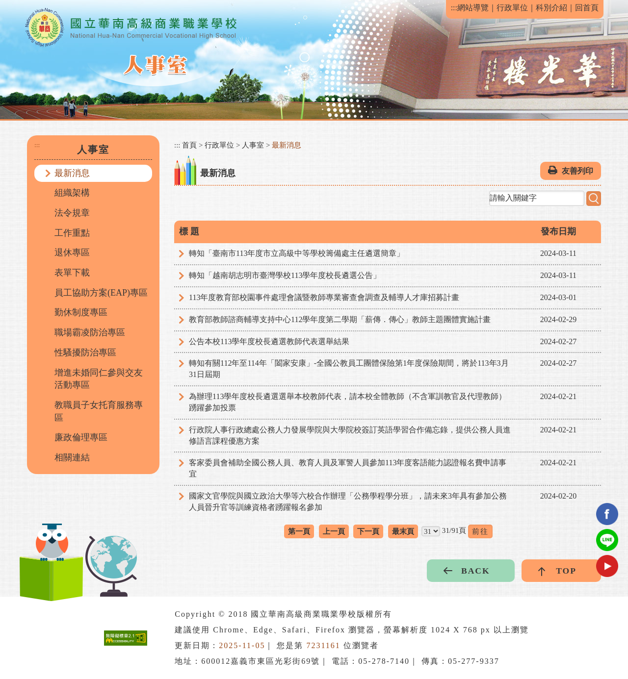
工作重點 (72, 233)
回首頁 (587, 7)
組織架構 (72, 193)
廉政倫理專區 (80, 437)
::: (454, 7)
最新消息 (72, 173)
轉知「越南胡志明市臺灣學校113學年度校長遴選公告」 (285, 275)
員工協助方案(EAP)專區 (101, 293)
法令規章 (72, 213)
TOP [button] (566, 571)
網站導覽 (473, 7)
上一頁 (334, 531)
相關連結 (72, 457)
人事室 (253, 145)
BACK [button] (475, 571)
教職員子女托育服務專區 (98, 411)
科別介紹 (551, 7)
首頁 (189, 145)
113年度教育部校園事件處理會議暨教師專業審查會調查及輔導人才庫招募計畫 (324, 297)
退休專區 (72, 252)
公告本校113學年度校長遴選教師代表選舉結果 (269, 341)
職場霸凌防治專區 (89, 332)
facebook (607, 514)
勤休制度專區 (80, 312)
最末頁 (403, 531)
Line (607, 540)
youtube (607, 566)
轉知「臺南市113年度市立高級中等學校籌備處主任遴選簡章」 (296, 253)
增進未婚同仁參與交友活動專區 (98, 379)
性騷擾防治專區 (85, 352)
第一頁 (299, 531)
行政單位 (512, 7)
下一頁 (368, 531)
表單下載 (72, 272)
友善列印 (577, 171)
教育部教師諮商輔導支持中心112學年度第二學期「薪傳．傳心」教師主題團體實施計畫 (340, 319)
